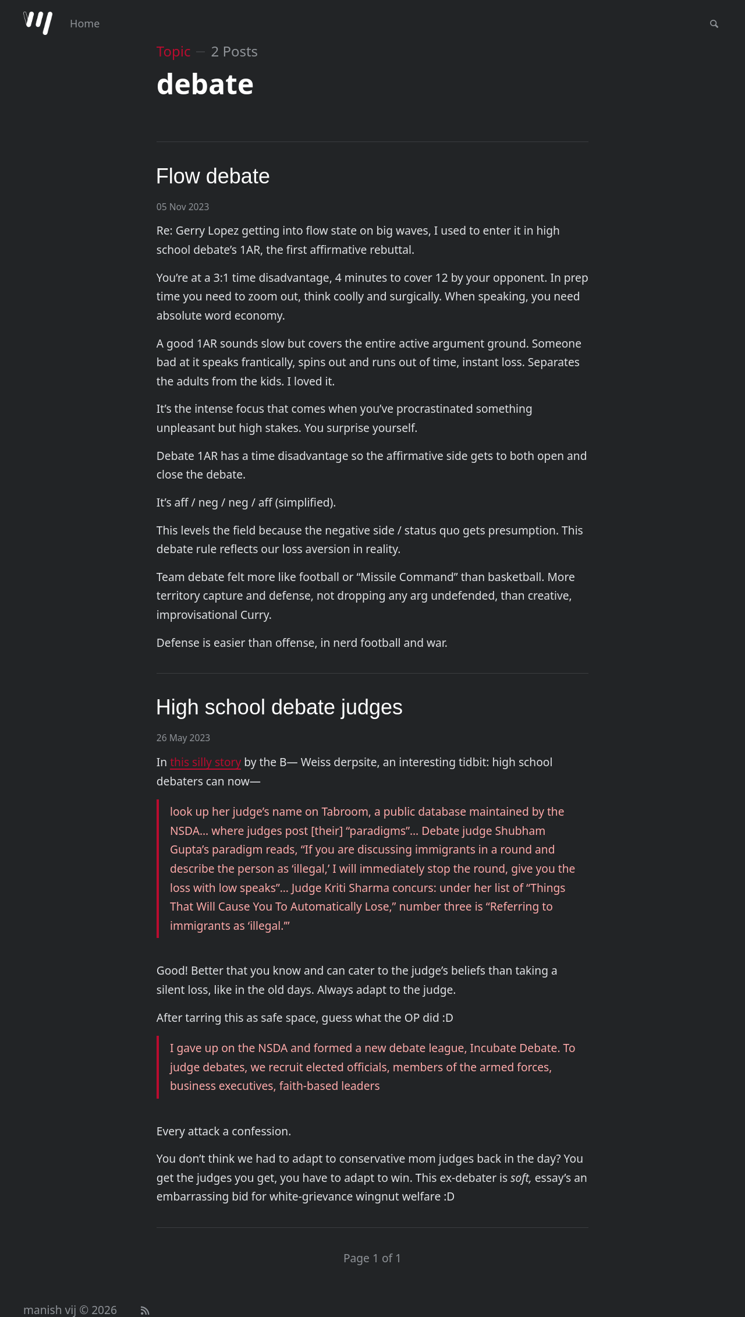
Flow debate (213, 176)
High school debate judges (279, 707)
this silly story (205, 762)
